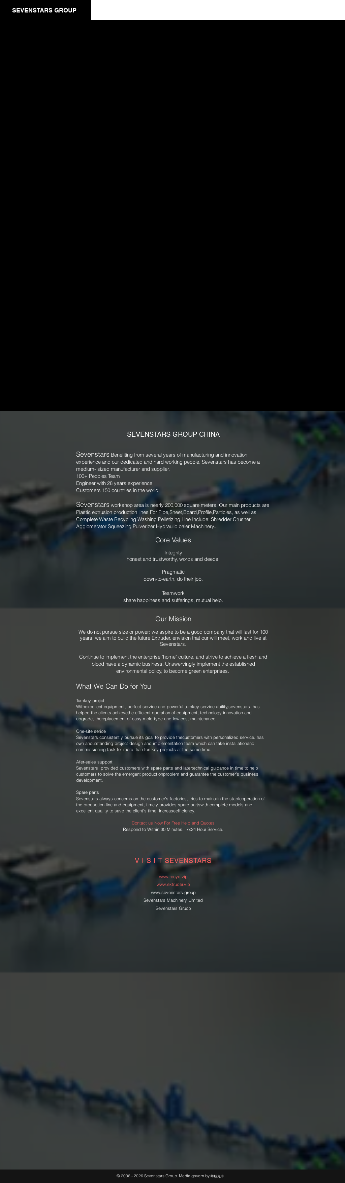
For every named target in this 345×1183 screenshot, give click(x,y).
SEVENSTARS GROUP (44, 10)
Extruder (161, 638)
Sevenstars (87, 768)
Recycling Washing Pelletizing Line (152, 519)
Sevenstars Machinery (165, 900)
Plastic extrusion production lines (112, 512)
